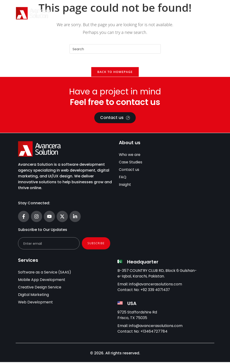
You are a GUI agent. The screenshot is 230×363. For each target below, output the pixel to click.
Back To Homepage (115, 72)
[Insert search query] (115, 49)
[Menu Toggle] (208, 13)
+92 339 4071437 (155, 290)
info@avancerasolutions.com (156, 285)
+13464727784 (154, 332)
